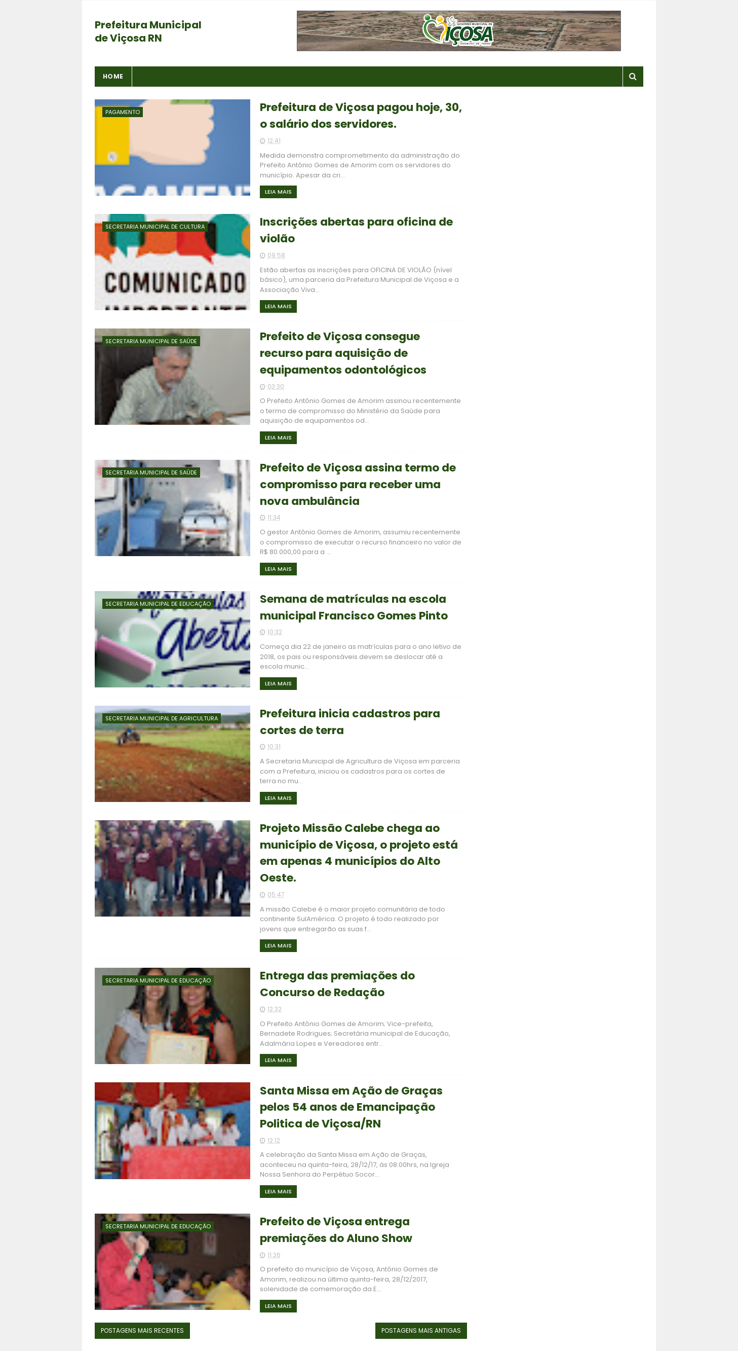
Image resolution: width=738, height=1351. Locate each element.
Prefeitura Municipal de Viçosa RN (148, 31)
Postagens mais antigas (414, 1332)
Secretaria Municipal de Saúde (151, 342)
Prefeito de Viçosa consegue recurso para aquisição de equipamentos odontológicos (335, 354)
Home (113, 76)
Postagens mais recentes (142, 1332)
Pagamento (122, 112)
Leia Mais (270, 192)
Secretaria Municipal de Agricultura (161, 719)
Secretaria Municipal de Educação (158, 604)
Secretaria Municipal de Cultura (155, 227)
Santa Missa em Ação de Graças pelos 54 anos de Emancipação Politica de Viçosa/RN (343, 1109)
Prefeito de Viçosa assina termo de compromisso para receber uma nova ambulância (350, 485)
